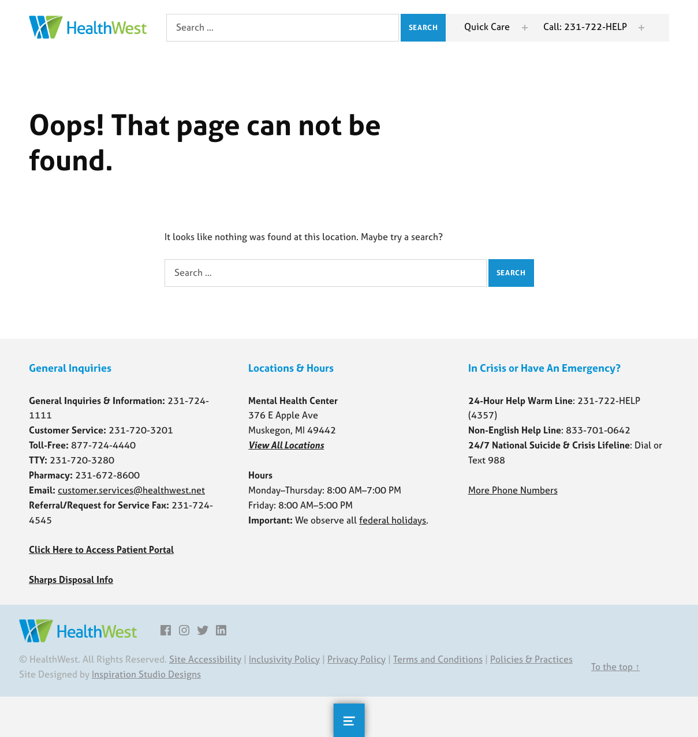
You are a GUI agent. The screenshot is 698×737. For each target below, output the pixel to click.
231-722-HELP (608, 400)
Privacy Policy (356, 659)
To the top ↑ (615, 666)
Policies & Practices (531, 659)
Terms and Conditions (438, 659)
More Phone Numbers (513, 490)
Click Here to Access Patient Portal (101, 549)
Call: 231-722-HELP (585, 26)
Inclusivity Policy (284, 659)
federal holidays (392, 520)
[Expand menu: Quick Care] (525, 27)
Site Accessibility (205, 659)
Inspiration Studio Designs (146, 674)
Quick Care (487, 26)
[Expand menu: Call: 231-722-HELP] (641, 27)
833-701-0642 (598, 430)
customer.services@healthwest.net (131, 490)
